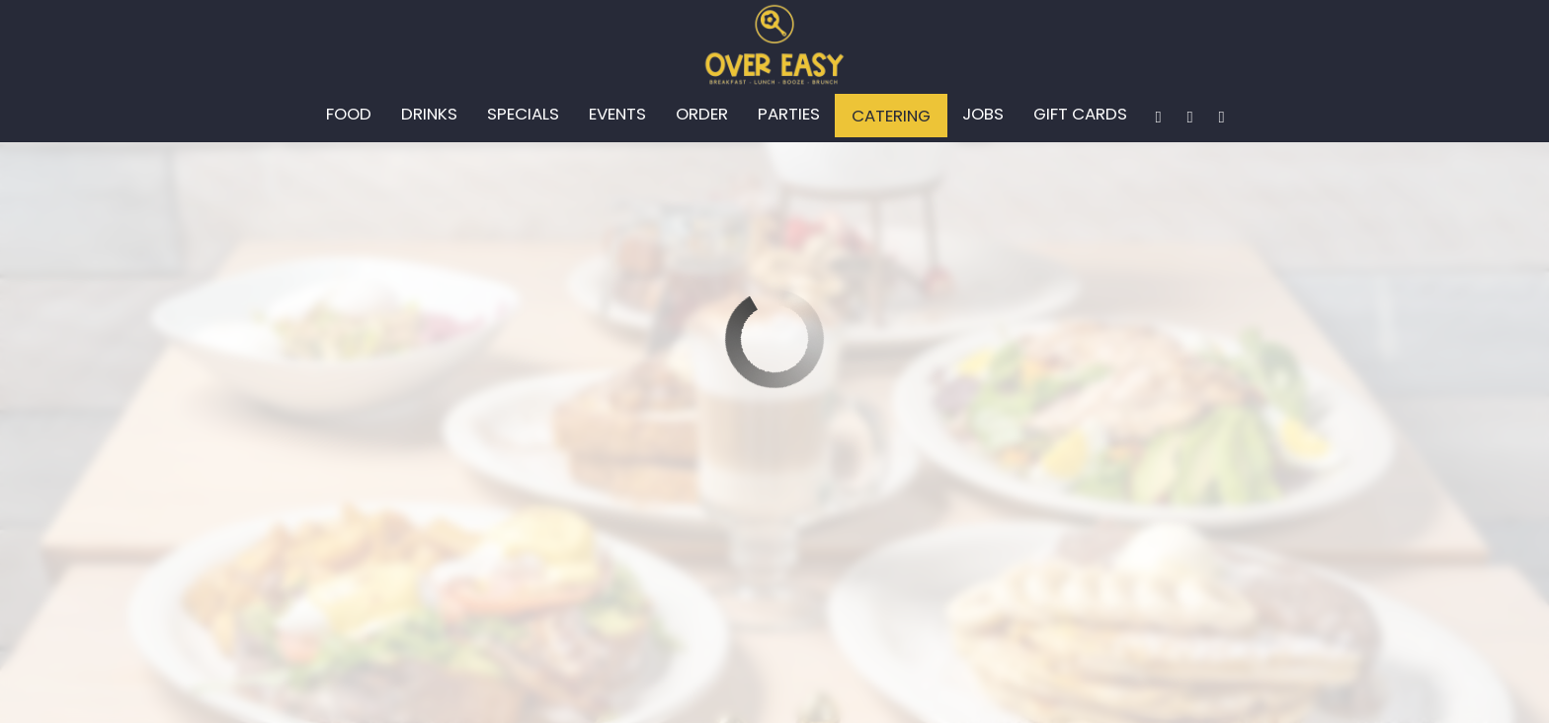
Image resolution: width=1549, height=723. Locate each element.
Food (348, 113)
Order (702, 113)
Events (617, 113)
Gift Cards (1080, 113)
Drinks (429, 113)
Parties (789, 113)
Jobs (983, 113)
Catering (891, 115)
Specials (523, 113)
